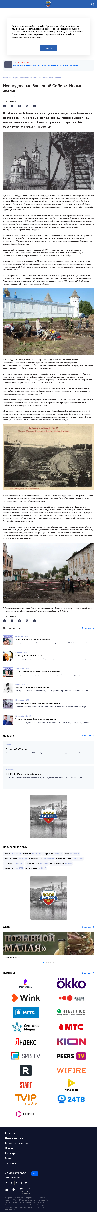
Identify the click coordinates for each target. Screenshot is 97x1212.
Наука (15, 77)
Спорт (8, 1158)
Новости (10, 1133)
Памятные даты (14, 1138)
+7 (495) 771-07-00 (15, 1173)
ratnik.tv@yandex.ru (13, 1177)
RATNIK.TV (7, 77)
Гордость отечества (16, 1143)
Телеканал (11, 1163)
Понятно (48, 47)
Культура (10, 1153)
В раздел (86, 736)
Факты (9, 1148)
